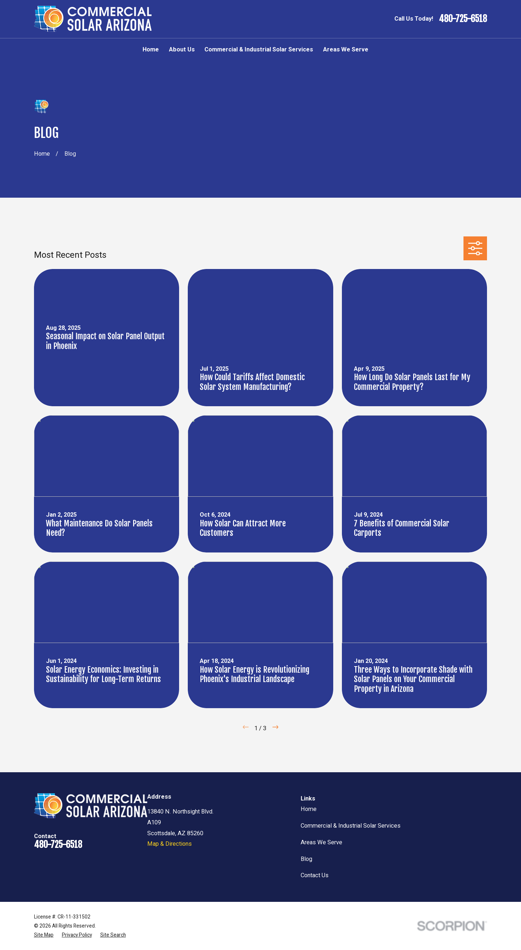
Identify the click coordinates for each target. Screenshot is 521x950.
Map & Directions (169, 843)
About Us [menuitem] (182, 49)
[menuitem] (44, 935)
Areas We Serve (321, 842)
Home (309, 809)
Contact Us (315, 875)
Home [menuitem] (151, 49)
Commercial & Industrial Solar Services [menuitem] (258, 49)
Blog (306, 859)
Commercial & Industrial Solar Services (351, 825)
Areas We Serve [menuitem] (345, 49)
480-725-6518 (463, 19)
